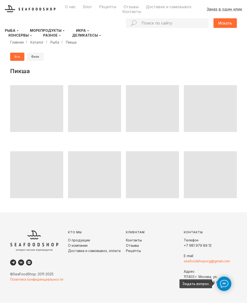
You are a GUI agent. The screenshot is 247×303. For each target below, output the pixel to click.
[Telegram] (13, 263)
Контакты (131, 11)
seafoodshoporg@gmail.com (207, 261)
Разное (50, 35)
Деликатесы (85, 35)
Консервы (18, 35)
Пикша (71, 42)
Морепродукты (46, 30)
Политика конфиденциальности (36, 280)
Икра (81, 30)
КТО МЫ (75, 232)
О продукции (79, 240)
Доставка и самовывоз (168, 6)
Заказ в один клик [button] (224, 9)
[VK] (21, 263)
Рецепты (107, 6)
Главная (17, 42)
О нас (70, 6)
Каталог (37, 42)
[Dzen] (29, 263)
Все (17, 57)
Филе (36, 57)
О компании (78, 246)
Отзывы (131, 6)
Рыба (10, 30)
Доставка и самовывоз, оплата (94, 251)
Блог (87, 6)
